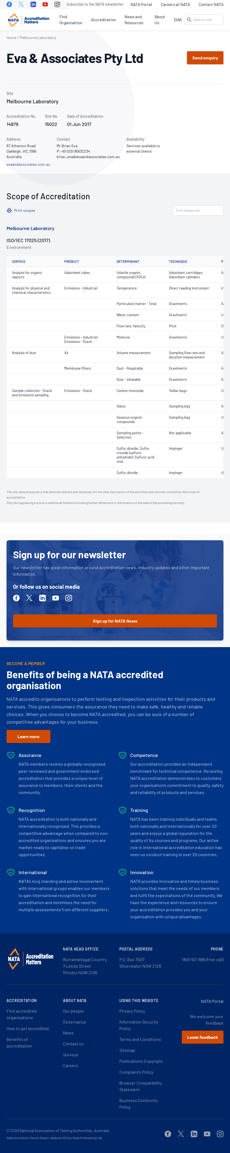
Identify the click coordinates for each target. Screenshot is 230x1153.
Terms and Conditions (140, 1039)
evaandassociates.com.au (28, 164)
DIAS (178, 19)
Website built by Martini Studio (28, 1138)
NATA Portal (141, 4)
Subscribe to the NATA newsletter (94, 4)
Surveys (70, 1054)
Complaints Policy (136, 1071)
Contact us (73, 1043)
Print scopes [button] (24, 210)
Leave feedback (202, 1037)
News (68, 1032)
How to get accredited (28, 1028)
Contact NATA (211, 4)
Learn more (28, 736)
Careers (70, 1065)
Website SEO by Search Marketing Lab (76, 1138)
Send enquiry (205, 57)
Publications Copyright (141, 1061)
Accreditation (103, 19)
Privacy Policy (132, 1010)
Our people (73, 1010)
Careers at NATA (175, 4)
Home (11, 37)
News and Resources (134, 19)
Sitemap (127, 1050)
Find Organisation (70, 19)
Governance (74, 1021)
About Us (160, 19)
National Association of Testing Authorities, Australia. (65, 1130)
